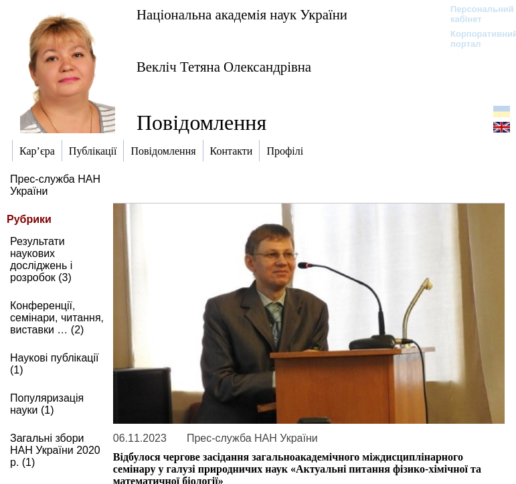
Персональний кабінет (475, 14)
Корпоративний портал (475, 39)
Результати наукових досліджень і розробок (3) (41, 259)
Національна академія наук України (242, 14)
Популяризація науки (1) (47, 404)
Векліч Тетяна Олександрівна (224, 66)
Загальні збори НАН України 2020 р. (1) (55, 450)
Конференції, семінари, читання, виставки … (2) (57, 317)
